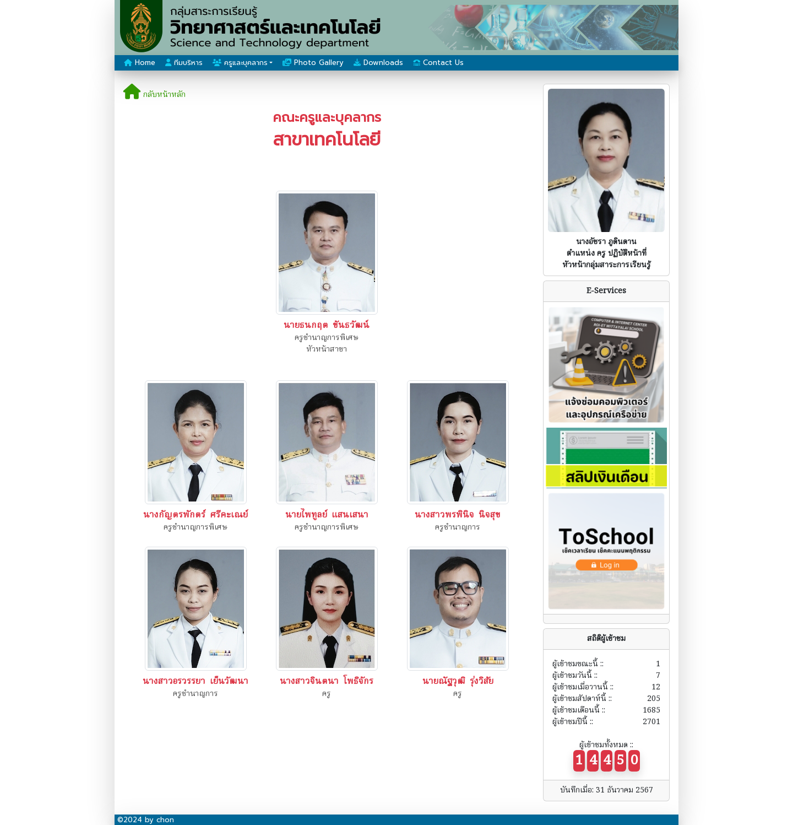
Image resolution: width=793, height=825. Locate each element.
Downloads (378, 62)
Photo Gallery (313, 62)
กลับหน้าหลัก (154, 95)
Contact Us (438, 62)
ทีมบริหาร (184, 62)
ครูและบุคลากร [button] (240, 62)
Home (139, 62)
